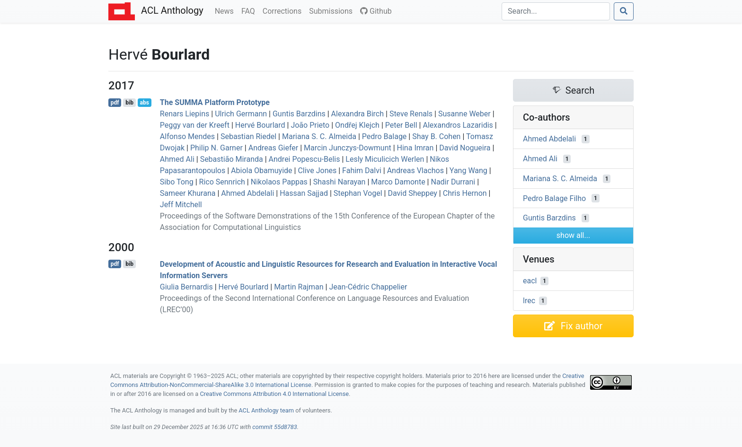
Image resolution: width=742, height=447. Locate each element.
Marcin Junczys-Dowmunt (347, 147)
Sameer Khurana (188, 193)
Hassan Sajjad (304, 193)
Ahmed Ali (177, 159)
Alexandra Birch (357, 113)
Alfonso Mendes (187, 136)
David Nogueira (464, 147)
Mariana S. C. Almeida (319, 136)
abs (144, 102)
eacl (530, 280)
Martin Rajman (298, 286)
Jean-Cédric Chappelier (368, 286)
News (226, 10)
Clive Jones (317, 170)
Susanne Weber (464, 113)
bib (129, 102)
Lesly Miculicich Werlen (384, 159)
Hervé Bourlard (260, 125)
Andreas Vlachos (415, 170)
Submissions (332, 10)
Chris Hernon (465, 193)
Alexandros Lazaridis (458, 125)
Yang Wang (468, 170)
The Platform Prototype (215, 102)
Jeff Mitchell (181, 204)
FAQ (250, 10)
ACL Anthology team (266, 410)
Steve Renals (411, 113)
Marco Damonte (398, 181)
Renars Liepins (185, 113)
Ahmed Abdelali (247, 193)
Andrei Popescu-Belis (304, 159)
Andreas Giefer (273, 147)
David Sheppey (412, 193)
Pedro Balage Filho (554, 197)
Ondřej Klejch (357, 125)
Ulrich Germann (241, 113)
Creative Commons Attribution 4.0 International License (274, 393)
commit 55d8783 (274, 426)
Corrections (284, 10)
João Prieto (310, 125)
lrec (529, 300)
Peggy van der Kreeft (195, 125)
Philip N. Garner (216, 147)
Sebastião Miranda (231, 159)
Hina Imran (415, 147)
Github (376, 11)
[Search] (556, 11)
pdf (115, 102)
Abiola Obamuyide (261, 170)
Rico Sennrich (222, 181)
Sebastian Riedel (248, 136)
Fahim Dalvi (361, 170)
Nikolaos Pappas (279, 181)
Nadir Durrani (453, 181)
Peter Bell (401, 125)
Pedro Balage (384, 136)
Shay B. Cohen (436, 136)
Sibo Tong (177, 181)
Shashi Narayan (339, 181)
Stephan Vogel (358, 193)
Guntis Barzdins (299, 113)
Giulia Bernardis (186, 286)
